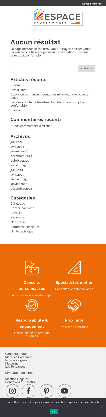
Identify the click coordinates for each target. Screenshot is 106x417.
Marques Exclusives (19, 357)
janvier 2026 (19, 151)
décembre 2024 (21, 188)
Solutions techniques (25, 227)
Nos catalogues (16, 360)
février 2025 (19, 179)
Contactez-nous (16, 354)
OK (54, 411)
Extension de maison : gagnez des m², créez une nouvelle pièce (49, 96)
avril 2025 (17, 174)
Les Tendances (15, 366)
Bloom (15, 85)
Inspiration (18, 217)
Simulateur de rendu (19, 373)
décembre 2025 (21, 156)
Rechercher (86, 68)
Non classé (18, 222)
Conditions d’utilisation (20, 382)
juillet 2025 (18, 165)
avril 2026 (17, 146)
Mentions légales (17, 379)
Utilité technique (22, 231)
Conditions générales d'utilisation (53, 405)
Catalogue (18, 203)
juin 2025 (17, 170)
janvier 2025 (19, 184)
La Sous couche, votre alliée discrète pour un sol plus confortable (47, 104)
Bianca (15, 110)
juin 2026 (17, 142)
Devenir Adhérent (92, 3)
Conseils (16, 213)
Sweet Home (19, 90)
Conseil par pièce (22, 208)
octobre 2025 (20, 160)
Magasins (11, 363)
